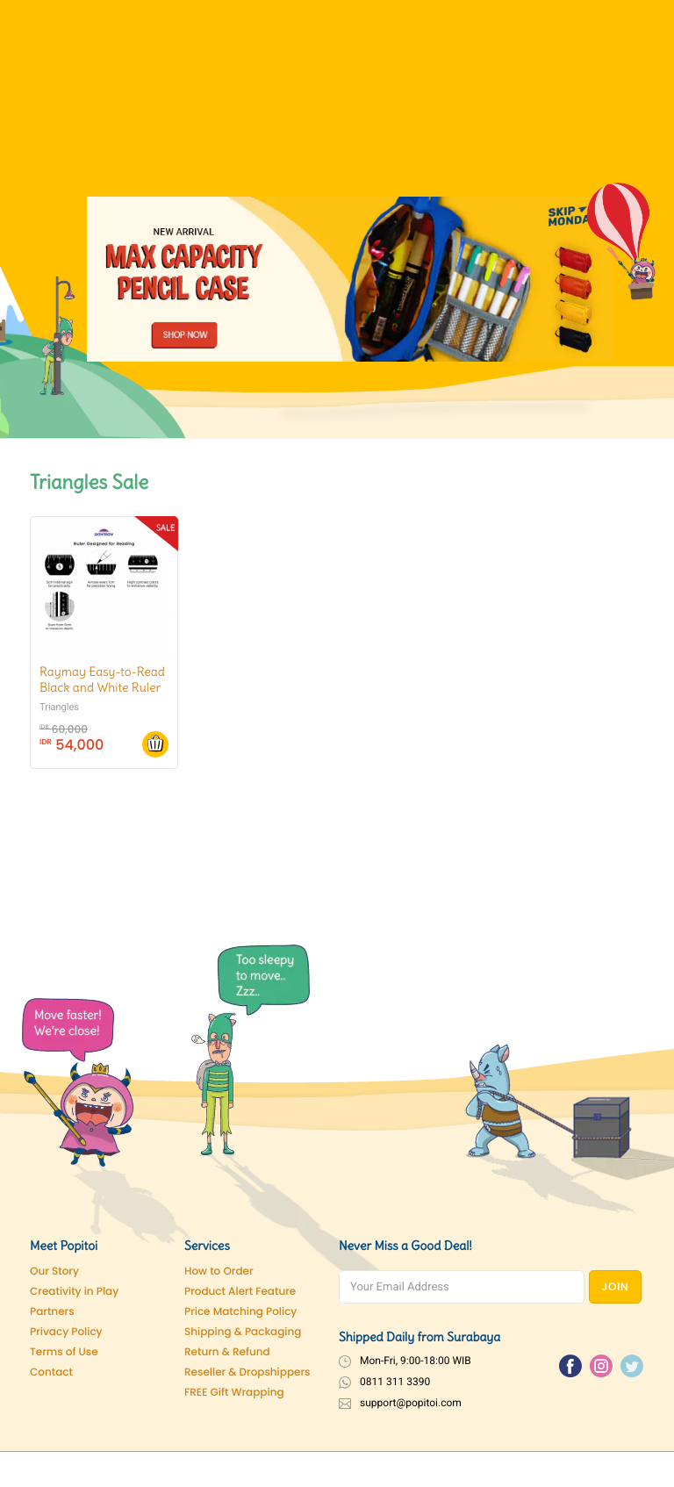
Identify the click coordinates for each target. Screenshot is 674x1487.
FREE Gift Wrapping (234, 1392)
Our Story (54, 1271)
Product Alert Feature (240, 1291)
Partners (52, 1311)
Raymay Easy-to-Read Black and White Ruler (102, 679)
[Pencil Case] (350, 278)
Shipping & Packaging (242, 1332)
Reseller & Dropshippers (247, 1372)
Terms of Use (64, 1352)
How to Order (219, 1271)
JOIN (615, 1287)
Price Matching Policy (240, 1311)
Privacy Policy (66, 1332)
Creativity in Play (74, 1291)
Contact (51, 1372)
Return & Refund (227, 1352)
